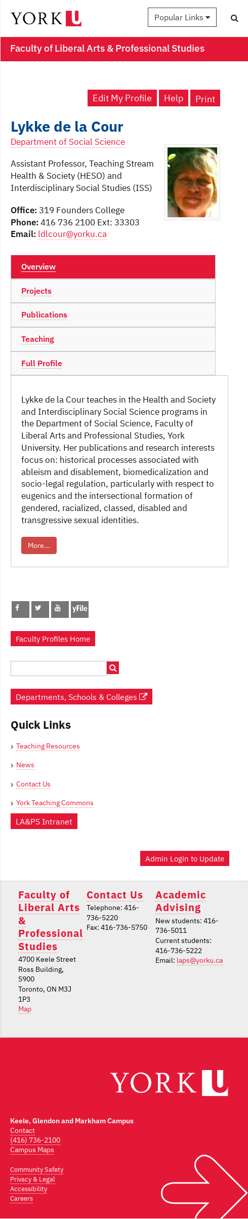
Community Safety (36, 1169)
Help (173, 98)
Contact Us (33, 784)
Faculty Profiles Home (53, 639)
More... (39, 545)
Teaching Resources (48, 746)
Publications (44, 314)
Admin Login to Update (184, 858)
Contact (22, 1130)
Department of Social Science (68, 141)
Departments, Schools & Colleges (81, 696)
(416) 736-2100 (35, 1140)
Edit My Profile (122, 98)
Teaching (37, 339)
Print (205, 99)
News (25, 764)
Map (24, 1008)
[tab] (113, 267)
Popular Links (182, 17)
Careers (21, 1198)
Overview (38, 266)
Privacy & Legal (32, 1179)
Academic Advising (180, 901)
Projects (36, 291)
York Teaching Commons (55, 802)
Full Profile (41, 363)
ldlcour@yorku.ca (72, 234)
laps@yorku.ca (200, 960)
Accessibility (28, 1189)
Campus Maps (32, 1149)
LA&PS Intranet (44, 821)
